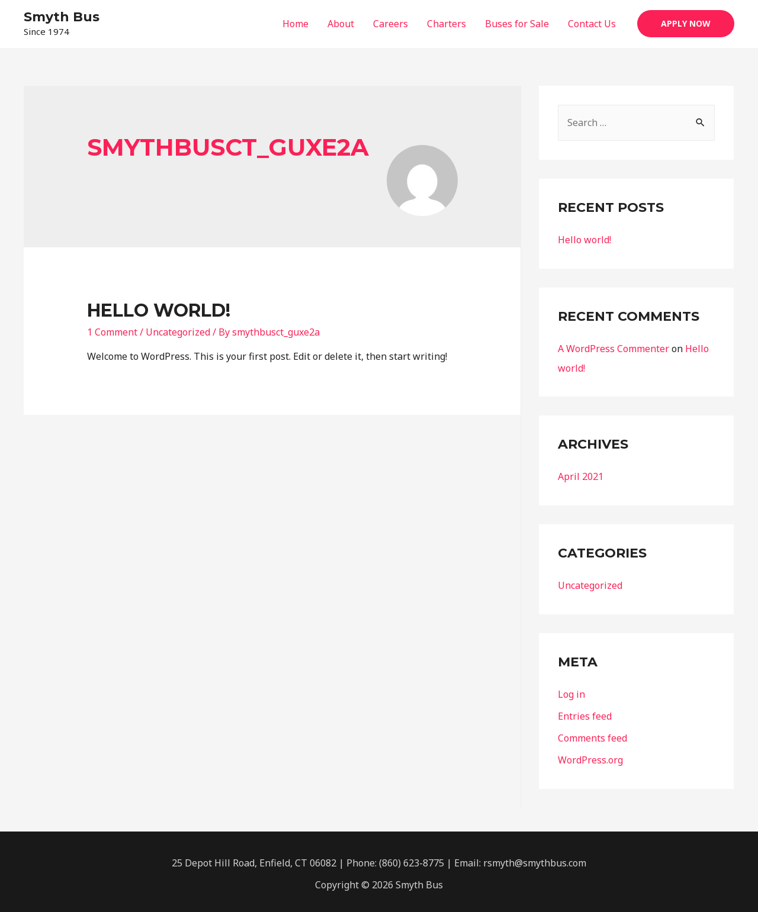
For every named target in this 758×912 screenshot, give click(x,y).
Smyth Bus (61, 17)
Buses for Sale (517, 23)
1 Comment (112, 332)
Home (295, 23)
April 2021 (580, 475)
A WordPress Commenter (613, 348)
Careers (390, 23)
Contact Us (592, 23)
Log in (571, 691)
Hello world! (158, 310)
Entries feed (585, 713)
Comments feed (592, 734)
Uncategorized (178, 332)
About (340, 23)
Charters (446, 23)
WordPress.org (590, 755)
